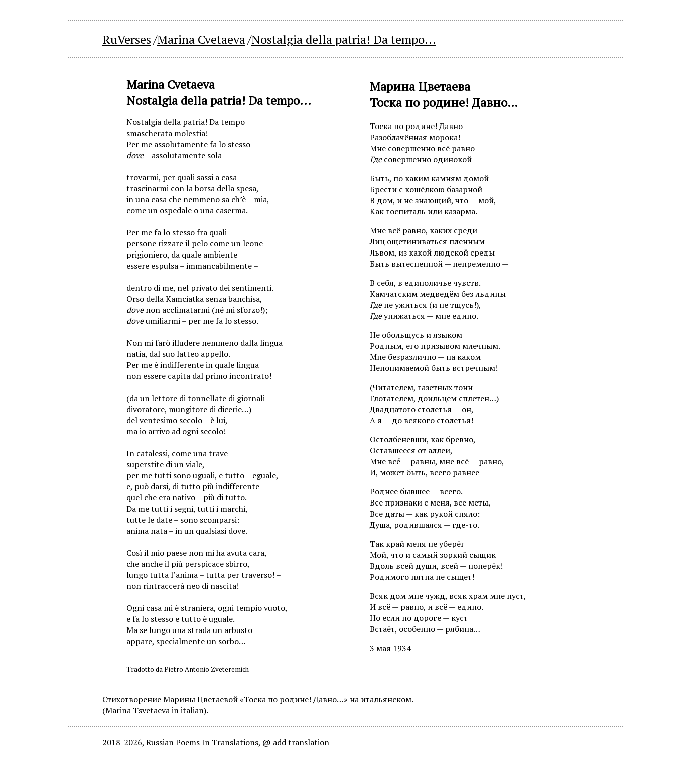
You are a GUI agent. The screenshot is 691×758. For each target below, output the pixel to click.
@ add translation (295, 742)
